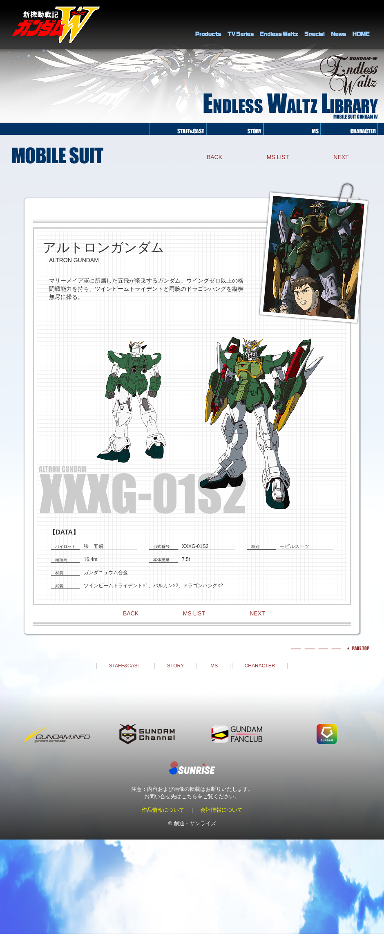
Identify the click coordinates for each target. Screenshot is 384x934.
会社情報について (221, 810)
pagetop (192, 648)
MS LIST (278, 157)
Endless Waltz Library (279, 24)
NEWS (338, 24)
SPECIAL (314, 24)
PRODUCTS (208, 24)
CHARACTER (260, 666)
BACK (214, 157)
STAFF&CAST (125, 666)
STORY (175, 666)
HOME (361, 24)
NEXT (340, 157)
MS (214, 666)
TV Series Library (240, 24)
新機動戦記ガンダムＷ (56, 24)
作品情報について (163, 810)
